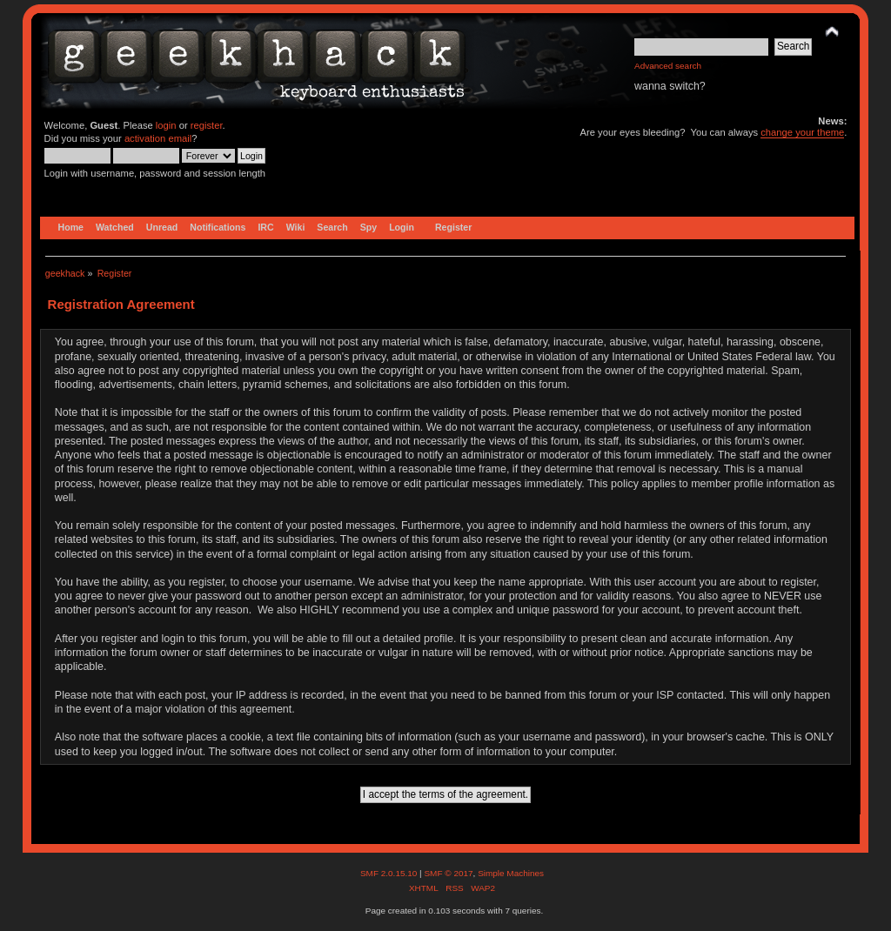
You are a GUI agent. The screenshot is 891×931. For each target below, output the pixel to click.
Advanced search (667, 65)
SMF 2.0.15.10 (389, 873)
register (207, 125)
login (166, 125)
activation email (157, 138)
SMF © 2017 (448, 873)
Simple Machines (511, 873)
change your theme (802, 132)
